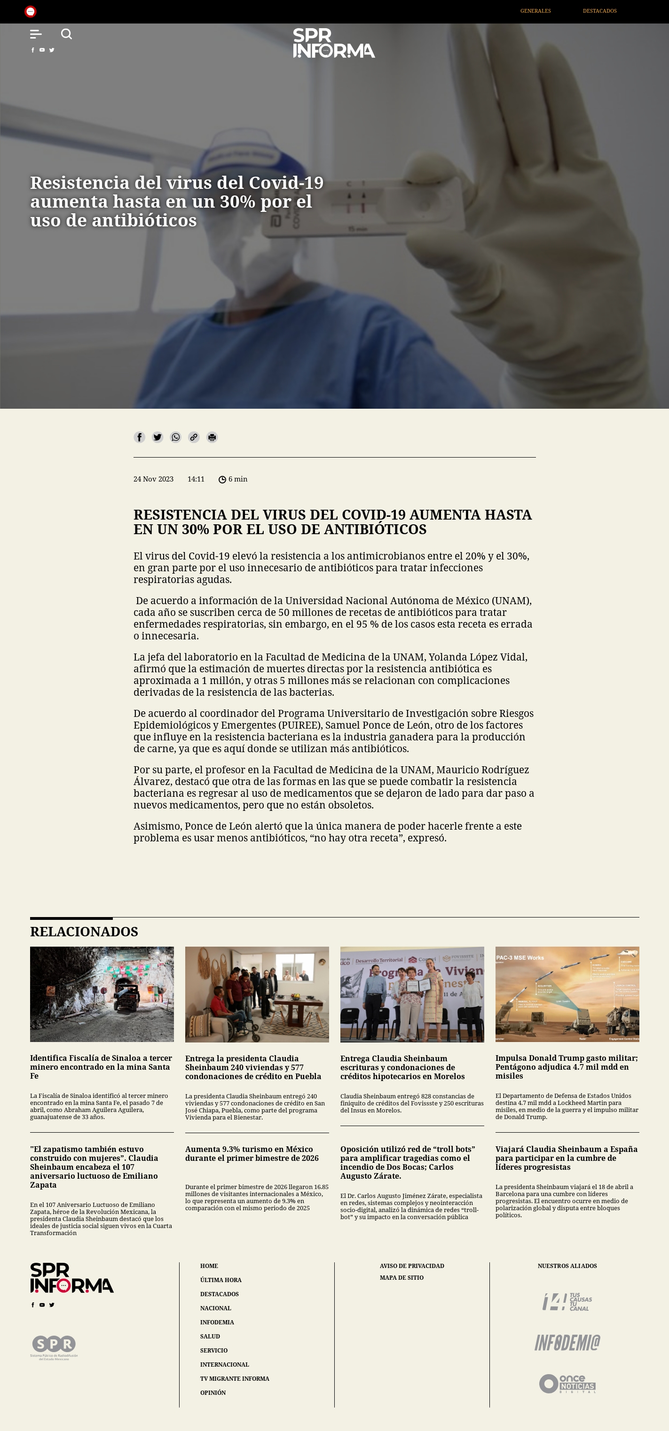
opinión (213, 1393)
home (209, 1266)
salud (210, 1336)
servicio (214, 1350)
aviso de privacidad (412, 1266)
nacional (215, 1308)
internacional (224, 1365)
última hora (221, 1280)
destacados (219, 1294)
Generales (548, 10)
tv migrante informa (234, 1379)
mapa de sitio (402, 1278)
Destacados (613, 10)
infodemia (217, 1322)
